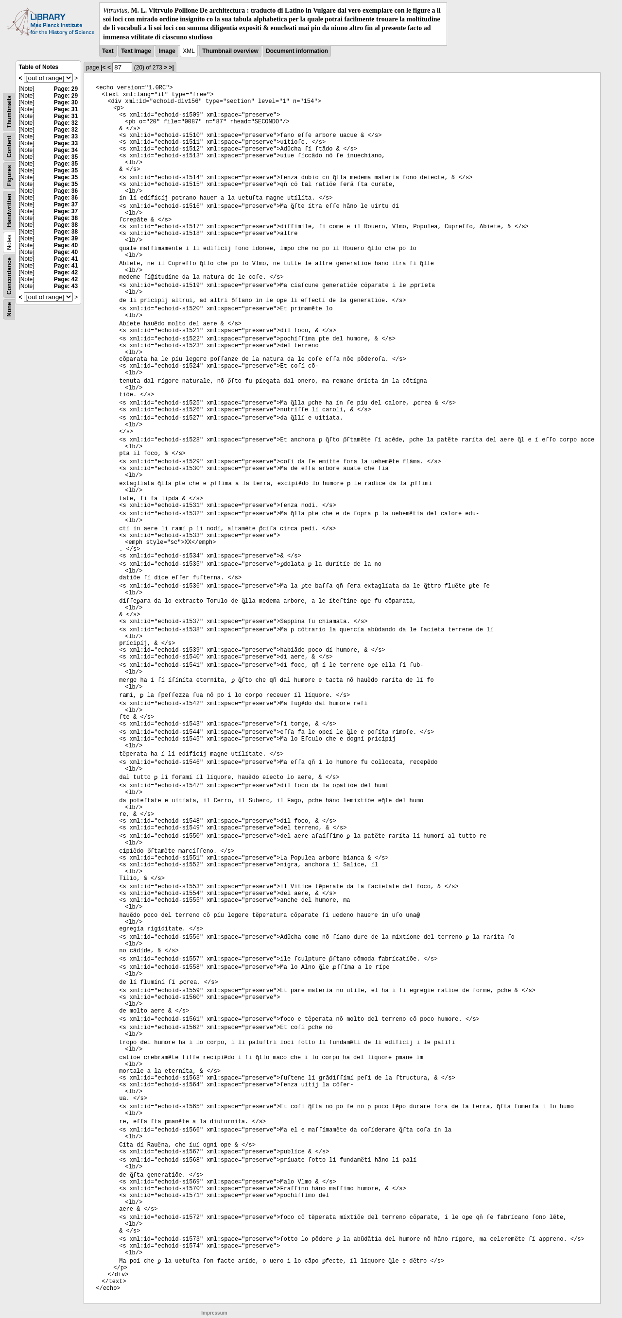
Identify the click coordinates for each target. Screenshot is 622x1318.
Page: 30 (66, 102)
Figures (9, 175)
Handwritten (9, 210)
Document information (297, 51)
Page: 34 (66, 150)
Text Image (136, 51)
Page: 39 (66, 238)
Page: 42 (66, 272)
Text (108, 51)
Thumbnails (9, 111)
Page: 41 (66, 258)
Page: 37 (66, 204)
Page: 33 (66, 136)
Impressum (214, 1313)
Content (9, 146)
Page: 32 (66, 122)
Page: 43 (66, 286)
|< (103, 67)
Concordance (9, 276)
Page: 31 (66, 109)
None (9, 309)
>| (171, 67)
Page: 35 (66, 156)
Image (166, 51)
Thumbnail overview (230, 51)
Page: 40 (66, 245)
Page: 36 (66, 190)
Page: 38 (66, 218)
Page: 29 (66, 88)
